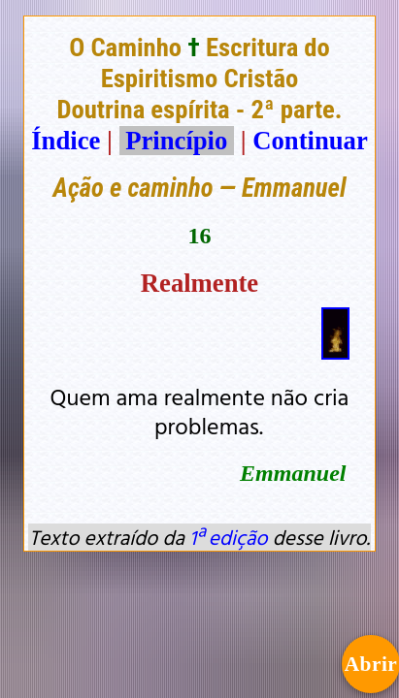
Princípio (176, 140)
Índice (65, 140)
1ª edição (228, 537)
